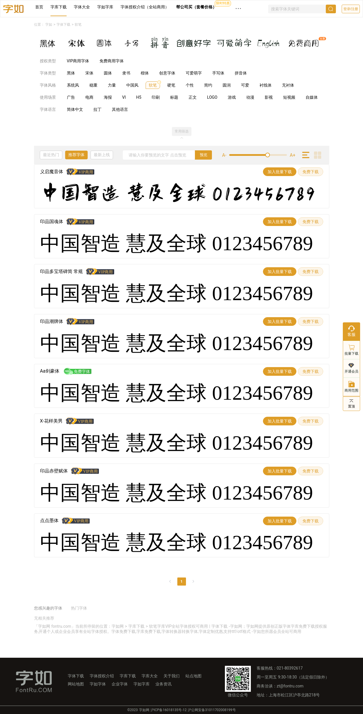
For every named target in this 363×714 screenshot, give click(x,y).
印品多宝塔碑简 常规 (61, 271)
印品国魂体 (51, 221)
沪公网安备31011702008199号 (212, 710)
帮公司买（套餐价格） (196, 7)
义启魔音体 (51, 171)
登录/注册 (350, 9)
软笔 (78, 25)
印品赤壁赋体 (54, 471)
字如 (48, 25)
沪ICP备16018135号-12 (169, 710)
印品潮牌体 (51, 321)
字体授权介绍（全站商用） (145, 7)
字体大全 (82, 7)
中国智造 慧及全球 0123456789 (178, 193)
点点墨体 (49, 520)
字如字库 (105, 7)
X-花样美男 (51, 421)
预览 (203, 155)
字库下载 (58, 7)
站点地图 (193, 676)
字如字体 (98, 684)
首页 (39, 7)
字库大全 (150, 676)
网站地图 (76, 684)
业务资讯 (163, 684)
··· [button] (238, 8)
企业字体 (120, 684)
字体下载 (63, 25)
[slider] (258, 154)
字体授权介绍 (102, 676)
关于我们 (171, 676)
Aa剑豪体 (49, 371)
